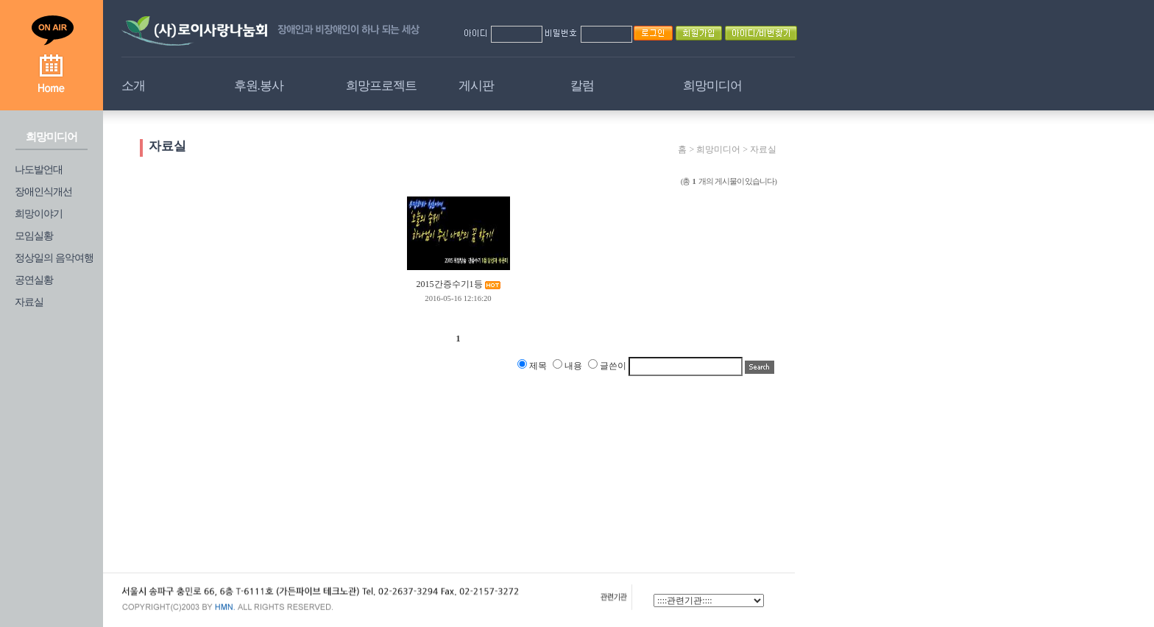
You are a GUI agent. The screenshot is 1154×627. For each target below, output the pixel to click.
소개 (133, 86)
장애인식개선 (43, 191)
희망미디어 (712, 86)
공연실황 (34, 280)
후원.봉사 (258, 86)
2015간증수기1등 (450, 284)
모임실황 (34, 235)
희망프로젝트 (381, 86)
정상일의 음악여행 (54, 257)
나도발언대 (39, 169)
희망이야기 (39, 213)
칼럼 (582, 86)
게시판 (476, 86)
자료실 (29, 302)
